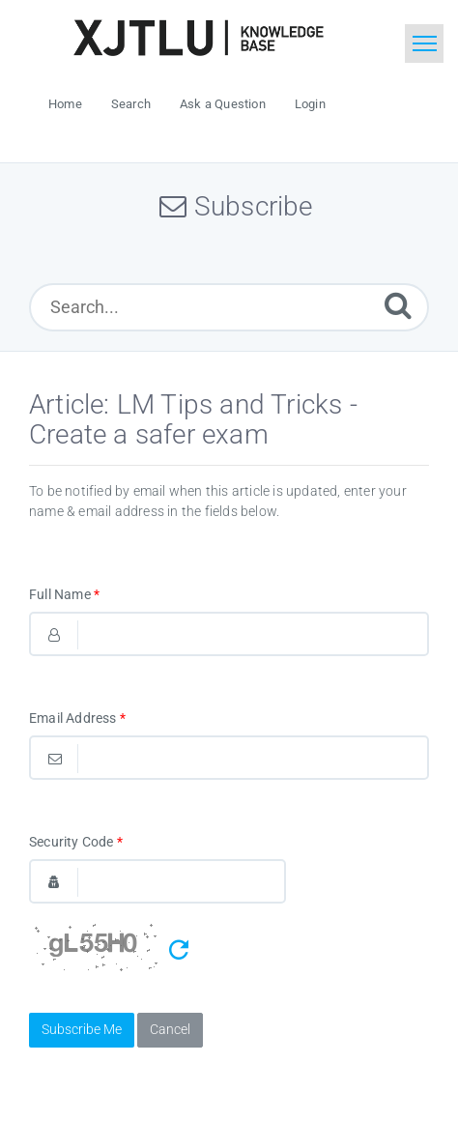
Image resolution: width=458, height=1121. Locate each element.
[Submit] (398, 305)
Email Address (77, 718)
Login (310, 104)
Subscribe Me (82, 1029)
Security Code (76, 841)
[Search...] (229, 307)
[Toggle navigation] (424, 43)
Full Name (64, 594)
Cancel (170, 1029)
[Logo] (198, 37)
